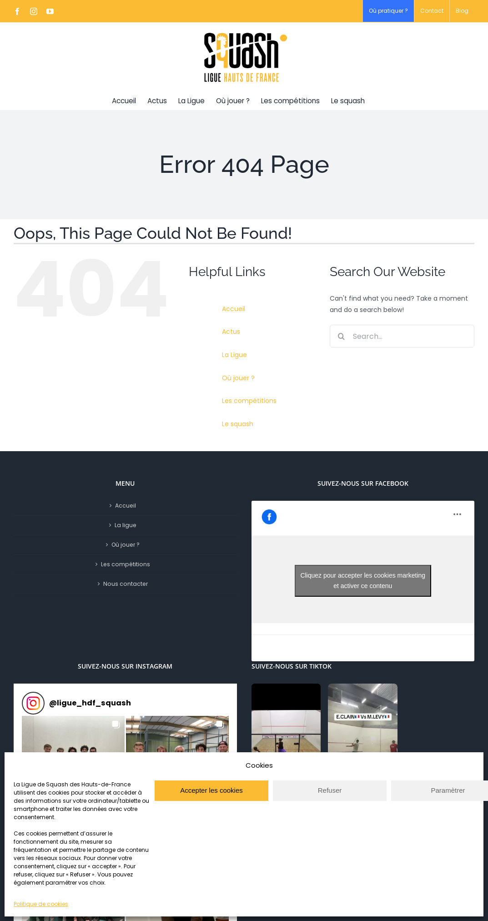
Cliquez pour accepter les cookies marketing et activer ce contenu (362, 580)
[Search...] (402, 336)
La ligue (125, 525)
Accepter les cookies (211, 790)
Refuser (330, 790)
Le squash (237, 423)
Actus (231, 331)
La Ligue (234, 354)
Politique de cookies (41, 904)
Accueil (233, 308)
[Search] (341, 336)
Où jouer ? (238, 377)
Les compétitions (249, 400)
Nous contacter (125, 584)
